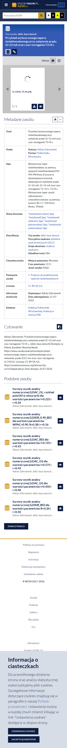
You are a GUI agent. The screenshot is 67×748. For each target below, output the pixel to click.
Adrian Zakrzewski (47, 149)
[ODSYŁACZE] (14, 51)
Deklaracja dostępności (33, 566)
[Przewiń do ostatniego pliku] (59, 89)
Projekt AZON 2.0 (33, 650)
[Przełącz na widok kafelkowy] (52, 60)
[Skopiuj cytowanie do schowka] (59, 326)
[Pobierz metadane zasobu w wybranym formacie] (58, 119)
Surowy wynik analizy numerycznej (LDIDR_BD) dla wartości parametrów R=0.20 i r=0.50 (32, 506)
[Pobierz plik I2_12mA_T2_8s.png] (34, 106)
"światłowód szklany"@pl (41, 213)
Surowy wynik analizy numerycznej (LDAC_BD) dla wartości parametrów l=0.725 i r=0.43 (32, 441)
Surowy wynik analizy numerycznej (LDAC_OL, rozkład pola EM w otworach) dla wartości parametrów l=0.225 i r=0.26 (33, 395)
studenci (50, 246)
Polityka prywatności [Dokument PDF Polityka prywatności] (33, 544)
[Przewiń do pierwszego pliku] (7, 89)
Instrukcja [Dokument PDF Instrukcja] (33, 559)
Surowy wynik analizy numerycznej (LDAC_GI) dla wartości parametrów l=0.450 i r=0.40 (32, 485)
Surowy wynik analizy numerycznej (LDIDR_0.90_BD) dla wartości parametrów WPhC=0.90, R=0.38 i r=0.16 (32, 419)
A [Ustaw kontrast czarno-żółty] (62, 15)
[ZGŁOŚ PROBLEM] (8, 51)
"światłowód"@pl (37, 217)
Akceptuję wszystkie (24, 739)
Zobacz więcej (16, 526)
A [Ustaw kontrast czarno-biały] (53, 15)
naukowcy (33, 249)
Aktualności (33, 643)
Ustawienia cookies (33, 574)
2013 (48, 264)
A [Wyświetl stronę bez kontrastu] (48, 15)
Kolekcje (33, 605)
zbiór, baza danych (50, 235)
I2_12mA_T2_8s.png (21, 91)
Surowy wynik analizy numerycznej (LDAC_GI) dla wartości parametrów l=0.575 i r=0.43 (32, 463)
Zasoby (33, 597)
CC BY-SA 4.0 (35, 285)
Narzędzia (33, 619)
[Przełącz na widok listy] (59, 60)
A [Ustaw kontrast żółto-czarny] (57, 15)
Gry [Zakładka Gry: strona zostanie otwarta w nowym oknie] (34, 626)
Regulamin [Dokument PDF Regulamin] (33, 552)
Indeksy (33, 612)
